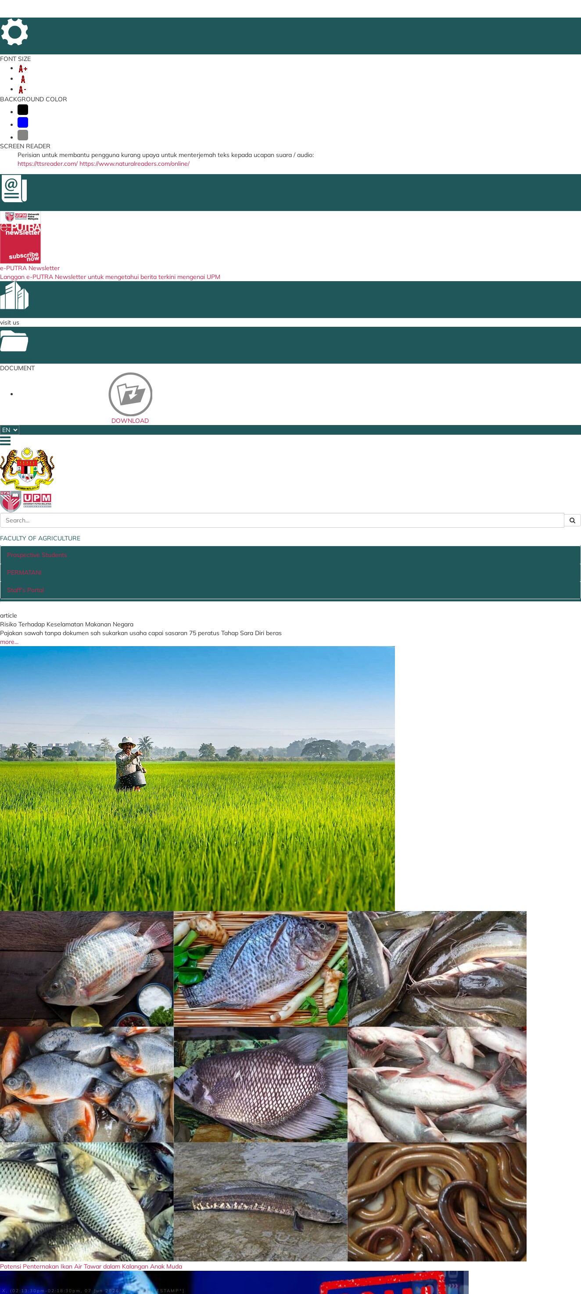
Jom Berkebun (325, 940)
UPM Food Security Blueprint (287, 1147)
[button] (43, 196)
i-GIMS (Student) (174, 1158)
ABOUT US (71, 76)
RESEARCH (243, 76)
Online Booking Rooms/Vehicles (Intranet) (187, 1227)
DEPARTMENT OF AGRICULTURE (369, 1217)
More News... (505, 584)
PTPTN (353, 1184)
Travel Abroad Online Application (180, 1201)
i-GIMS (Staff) (170, 1147)
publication (506, 939)
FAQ (421, 25)
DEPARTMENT (454, 76)
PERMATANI (303, 309)
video (128, 776)
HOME (366, 25)
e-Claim (161, 1214)
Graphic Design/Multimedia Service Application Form (188, 1243)
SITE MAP (446, 25)
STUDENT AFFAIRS (355, 76)
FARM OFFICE (133, 85)
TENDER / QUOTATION (110, 639)
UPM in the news (453, 776)
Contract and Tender (276, 1158)
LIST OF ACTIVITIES (499, 636)
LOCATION (478, 25)
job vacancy (230, 639)
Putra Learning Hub (178, 1178)
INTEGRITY (178, 85)
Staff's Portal (361, 309)
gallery (291, 776)
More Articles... (79, 584)
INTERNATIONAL (293, 76)
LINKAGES (408, 76)
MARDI (354, 1193)
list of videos (505, 899)
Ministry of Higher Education (383, 1158)
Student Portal (171, 1168)
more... (66, 443)
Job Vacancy (264, 1168)
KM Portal (164, 1187)
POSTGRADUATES (190, 76)
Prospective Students (233, 309)
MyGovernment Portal (374, 1147)
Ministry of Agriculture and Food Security (381, 1171)
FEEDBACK (394, 25)
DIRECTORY (514, 25)
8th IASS (216, 85)
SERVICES (252, 85)
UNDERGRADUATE (125, 76)
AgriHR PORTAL (79, 85)
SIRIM (352, 1204)
